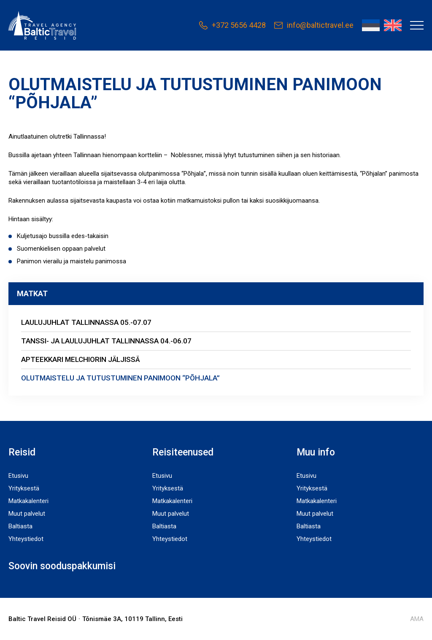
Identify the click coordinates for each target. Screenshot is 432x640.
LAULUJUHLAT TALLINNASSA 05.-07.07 (86, 322)
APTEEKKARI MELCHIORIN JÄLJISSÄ (80, 359)
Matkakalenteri (28, 501)
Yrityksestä (23, 488)
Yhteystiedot (25, 539)
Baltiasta (20, 526)
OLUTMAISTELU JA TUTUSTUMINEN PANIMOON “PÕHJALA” (120, 378)
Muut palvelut (26, 513)
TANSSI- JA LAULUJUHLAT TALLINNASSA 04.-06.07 (106, 341)
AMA (417, 619)
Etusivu (18, 475)
